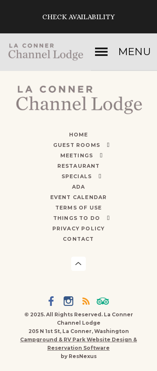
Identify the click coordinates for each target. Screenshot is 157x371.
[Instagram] (70, 302)
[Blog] (87, 302)
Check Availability (78, 17)
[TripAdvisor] (104, 302)
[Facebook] (53, 302)
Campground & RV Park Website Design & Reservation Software (78, 343)
